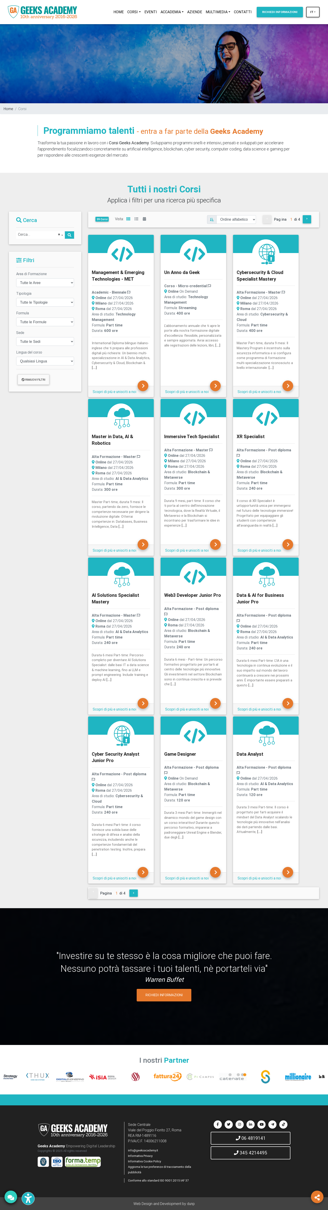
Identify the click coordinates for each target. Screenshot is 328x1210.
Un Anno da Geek (182, 272)
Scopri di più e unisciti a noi (114, 391)
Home (8, 108)
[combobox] (40, 235)
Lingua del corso (29, 352)
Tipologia (23, 293)
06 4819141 (251, 1138)
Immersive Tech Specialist (191, 436)
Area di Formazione (31, 273)
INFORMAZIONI (279, 12)
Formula (22, 313)
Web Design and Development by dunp (164, 1203)
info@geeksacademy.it (143, 1150)
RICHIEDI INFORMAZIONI (164, 995)
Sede (20, 332)
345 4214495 (250, 1153)
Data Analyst (250, 754)
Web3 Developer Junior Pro (192, 595)
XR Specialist (251, 436)
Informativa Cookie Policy (144, 1161)
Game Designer (180, 754)
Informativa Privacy (140, 1156)
